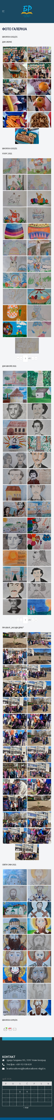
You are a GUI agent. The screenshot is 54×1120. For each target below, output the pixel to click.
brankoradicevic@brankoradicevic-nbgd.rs (26, 1068)
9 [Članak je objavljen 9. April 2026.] (27, 1091)
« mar (26, 1107)
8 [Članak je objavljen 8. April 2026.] (20, 1091)
